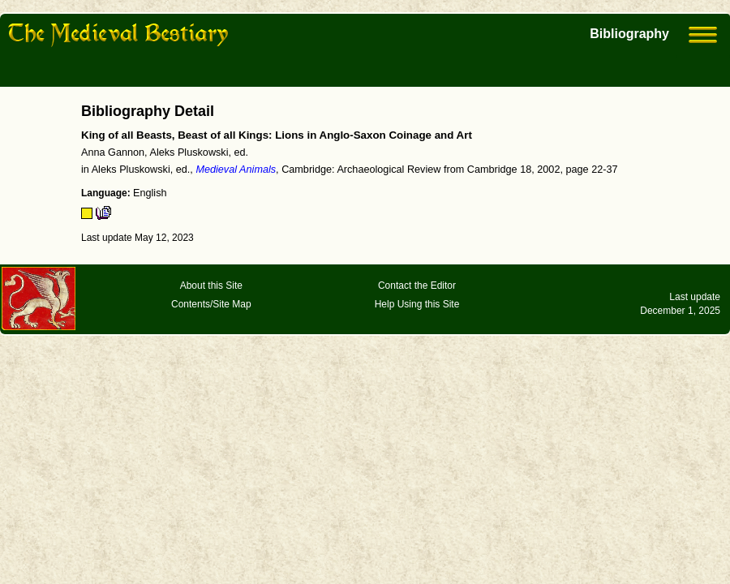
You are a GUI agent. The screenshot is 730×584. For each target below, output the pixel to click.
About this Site (211, 285)
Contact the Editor (417, 285)
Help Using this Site (417, 304)
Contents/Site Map (211, 304)
